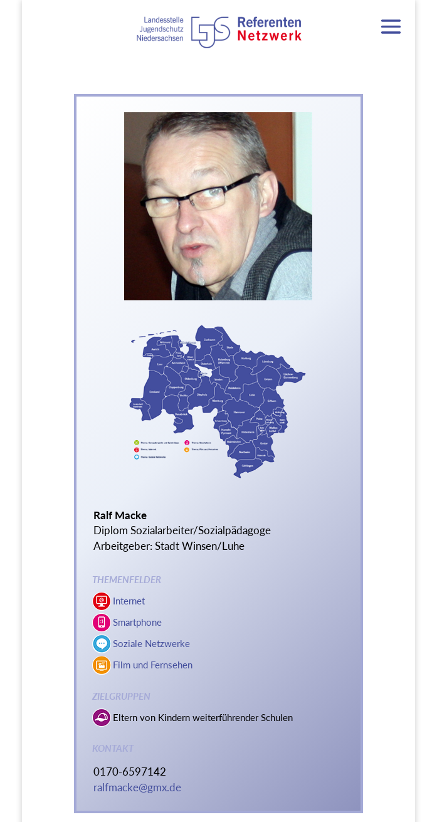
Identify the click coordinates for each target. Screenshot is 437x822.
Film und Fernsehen (152, 664)
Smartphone (137, 622)
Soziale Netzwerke (151, 643)
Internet (129, 600)
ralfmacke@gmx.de (137, 787)
